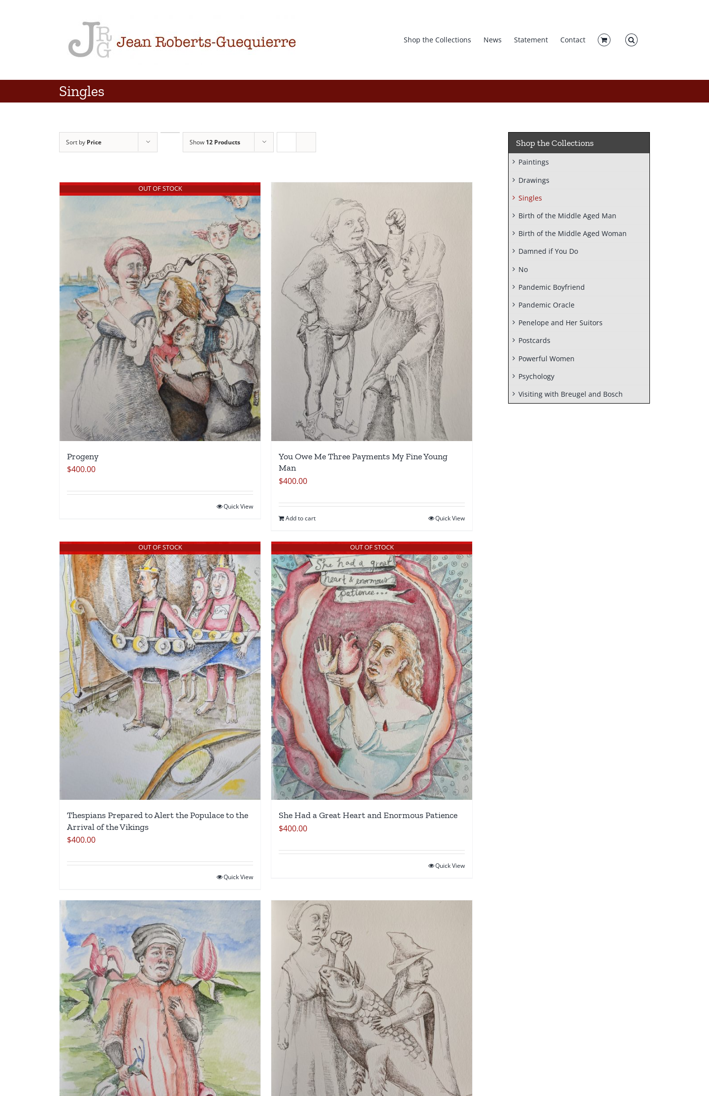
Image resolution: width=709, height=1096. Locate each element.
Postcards (534, 340)
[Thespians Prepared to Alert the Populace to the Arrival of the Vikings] (160, 671)
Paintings (533, 162)
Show (215, 142)
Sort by (83, 142)
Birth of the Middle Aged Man (567, 215)
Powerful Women (546, 358)
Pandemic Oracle (546, 304)
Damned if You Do (548, 251)
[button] (631, 40)
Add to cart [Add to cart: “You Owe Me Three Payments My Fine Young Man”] (301, 518)
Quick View (238, 506)
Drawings (533, 180)
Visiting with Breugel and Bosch (570, 394)
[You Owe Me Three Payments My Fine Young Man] (371, 311)
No (523, 269)
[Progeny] (160, 311)
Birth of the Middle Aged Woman (572, 233)
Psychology (536, 376)
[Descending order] (170, 132)
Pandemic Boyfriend (551, 287)
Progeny (83, 456)
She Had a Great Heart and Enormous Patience (368, 815)
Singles (530, 198)
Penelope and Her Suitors (560, 322)
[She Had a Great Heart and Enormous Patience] (371, 671)
